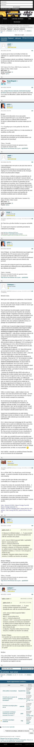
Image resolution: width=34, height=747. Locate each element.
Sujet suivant (14, 672)
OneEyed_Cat (22, 698)
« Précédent (9, 30)
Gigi (22, 720)
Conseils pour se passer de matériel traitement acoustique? (10, 698)
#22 (32, 87)
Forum (5, 18)
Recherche (17, 22)
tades (9, 104)
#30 (32, 594)
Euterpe (28, 709)
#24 (32, 162)
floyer (3, 469)
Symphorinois (21, 691)
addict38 (22, 706)
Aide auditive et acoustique (10, 691)
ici (8, 70)
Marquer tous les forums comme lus (9, 738)
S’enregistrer (15, 9)
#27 (32, 291)
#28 (32, 467)
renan (8, 212)
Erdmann (11, 284)
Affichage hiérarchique (27, 38)
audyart (10, 588)
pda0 (9, 44)
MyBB (5, 744)
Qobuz (7, 73)
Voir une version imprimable (8, 726)
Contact (2, 739)
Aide (29, 18)
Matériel (2, 27)
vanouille (28, 693)
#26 (32, 248)
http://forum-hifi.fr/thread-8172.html (11, 232)
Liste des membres (17, 18)
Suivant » (29, 30)
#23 (32, 110)
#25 (32, 218)
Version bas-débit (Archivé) (9, 741)
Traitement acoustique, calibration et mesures (19, 27)
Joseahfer (32, 744)
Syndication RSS (19, 741)
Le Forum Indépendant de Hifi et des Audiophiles (15, 739)
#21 (32, 50)
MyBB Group (18, 744)
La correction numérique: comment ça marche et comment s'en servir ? (9, 713)
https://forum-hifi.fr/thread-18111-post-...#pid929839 (14, 148)
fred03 (27, 723)
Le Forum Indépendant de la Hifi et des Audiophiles (14, 25)
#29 (32, 525)
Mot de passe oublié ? (6, 9)
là (12, 72)
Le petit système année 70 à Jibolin (15, 233)
